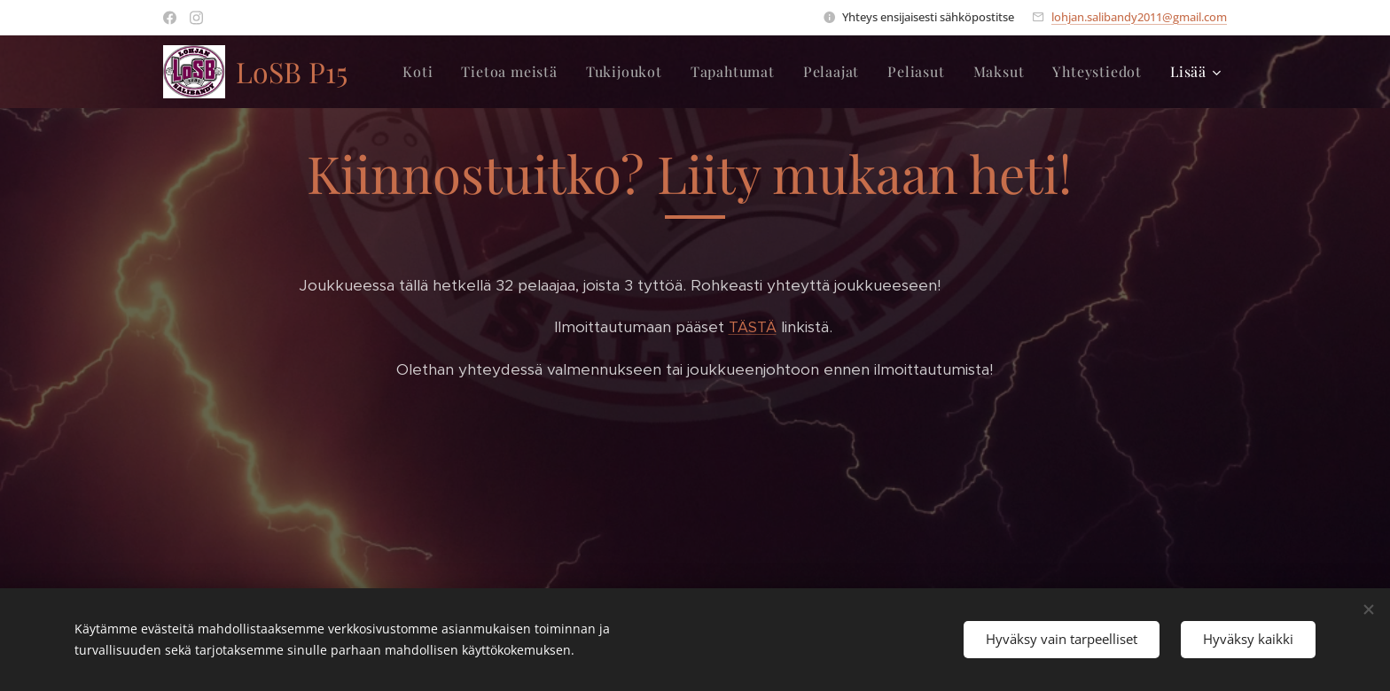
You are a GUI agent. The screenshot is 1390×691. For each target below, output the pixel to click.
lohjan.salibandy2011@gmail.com (1139, 17)
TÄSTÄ (753, 327)
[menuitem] (422, 72)
